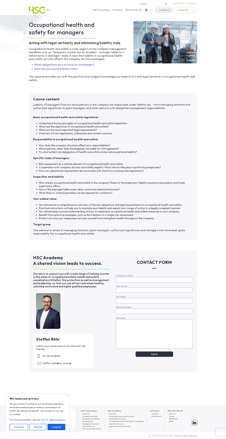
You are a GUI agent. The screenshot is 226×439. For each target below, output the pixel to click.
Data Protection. (189, 435)
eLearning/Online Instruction (120, 426)
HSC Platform (156, 416)
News (171, 421)
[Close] (67, 395)
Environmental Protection (92, 429)
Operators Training (116, 424)
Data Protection (57, 419)
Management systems (90, 424)
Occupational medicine (91, 419)
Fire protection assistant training (121, 416)
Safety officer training (117, 419)
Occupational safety (90, 416)
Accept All (56, 427)
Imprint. (178, 435)
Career (171, 416)
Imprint (44, 419)
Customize (19, 427)
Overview (86, 414)
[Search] (154, 4)
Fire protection (87, 421)
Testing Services (88, 426)
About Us (172, 414)
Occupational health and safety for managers (126, 421)
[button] (101, 10)
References (173, 419)
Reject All (38, 427)
